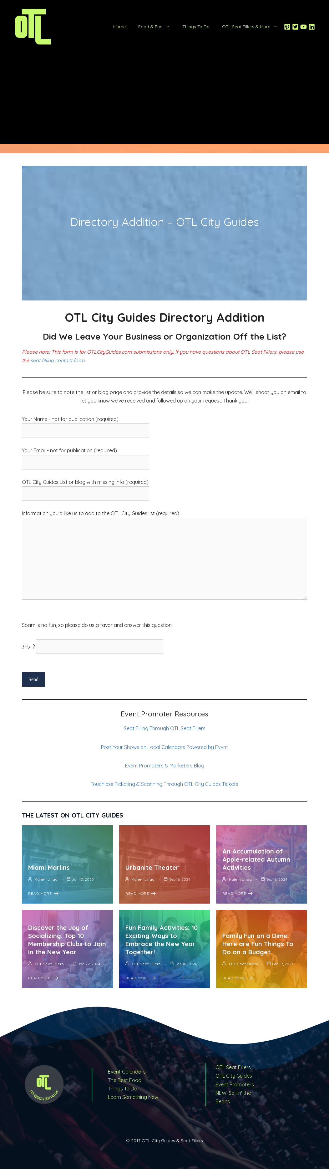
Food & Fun (157, 26)
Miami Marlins (49, 867)
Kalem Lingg (46, 879)
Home (119, 26)
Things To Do (196, 26)
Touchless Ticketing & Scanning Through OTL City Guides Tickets (164, 784)
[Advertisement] (164, 100)
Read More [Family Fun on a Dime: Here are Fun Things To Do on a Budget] (237, 978)
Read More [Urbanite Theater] (140, 893)
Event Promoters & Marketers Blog (164, 765)
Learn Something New (133, 1097)
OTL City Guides (233, 1076)
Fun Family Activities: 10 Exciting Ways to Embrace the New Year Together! (161, 940)
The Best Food (124, 1080)
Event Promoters (234, 1084)
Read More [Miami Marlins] (43, 893)
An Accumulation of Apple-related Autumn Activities (256, 859)
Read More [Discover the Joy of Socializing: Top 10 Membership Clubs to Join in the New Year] (43, 978)
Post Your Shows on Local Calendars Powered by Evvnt (164, 747)
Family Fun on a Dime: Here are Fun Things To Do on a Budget (257, 944)
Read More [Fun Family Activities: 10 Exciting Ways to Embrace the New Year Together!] (140, 978)
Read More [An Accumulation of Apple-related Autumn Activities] (237, 893)
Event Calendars (127, 1072)
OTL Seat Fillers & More (253, 26)
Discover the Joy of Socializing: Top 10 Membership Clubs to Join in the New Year (67, 940)
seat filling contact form (57, 360)
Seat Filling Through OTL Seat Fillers (164, 728)
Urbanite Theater (152, 867)
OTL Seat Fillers (49, 963)
